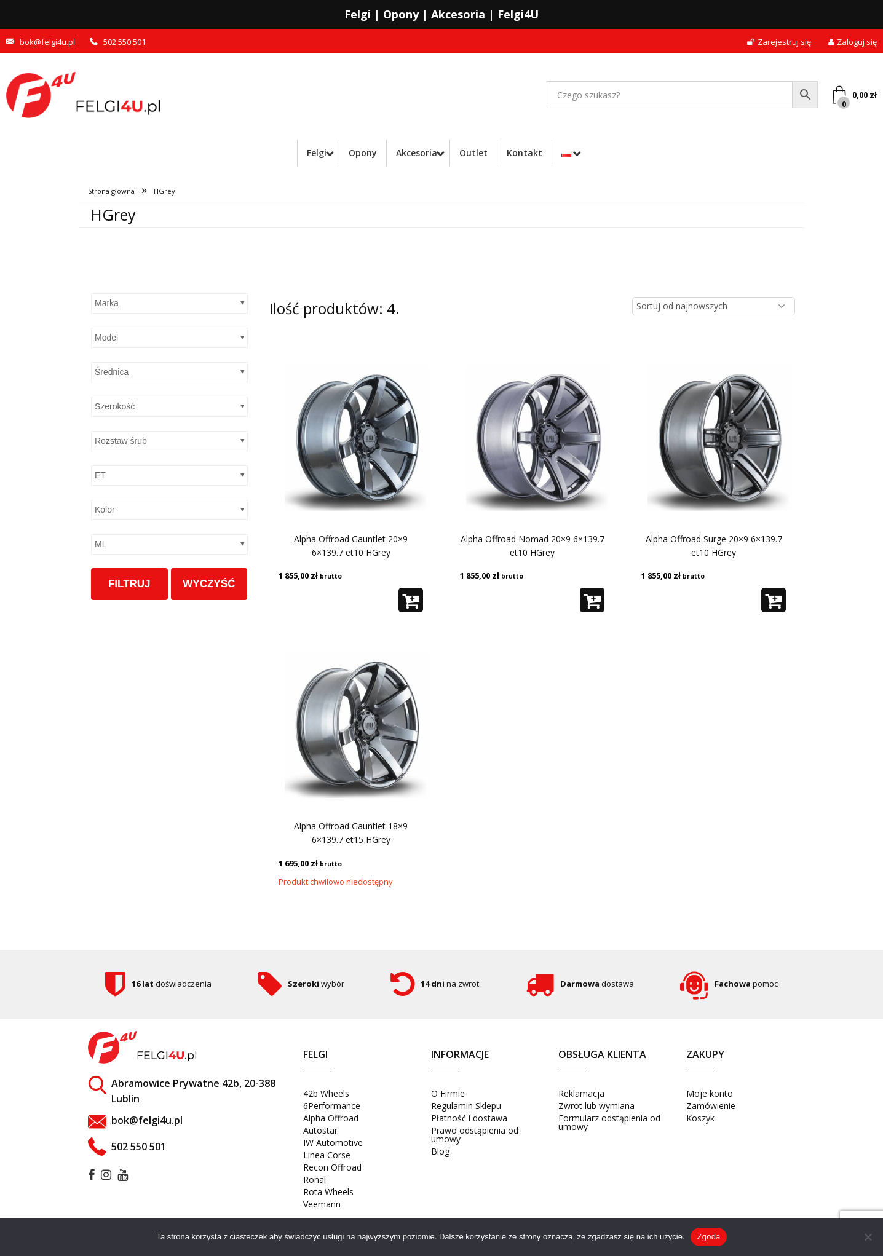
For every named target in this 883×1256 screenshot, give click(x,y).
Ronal (314, 1179)
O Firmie (448, 1093)
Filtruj (129, 584)
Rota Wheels (328, 1192)
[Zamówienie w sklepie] (713, 306)
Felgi (313, 153)
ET (100, 475)
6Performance (331, 1106)
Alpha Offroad (330, 1118)
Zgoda (708, 1236)
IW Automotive (333, 1142)
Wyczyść (209, 584)
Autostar (320, 1130)
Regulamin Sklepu (466, 1106)
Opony (361, 153)
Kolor (105, 510)
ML (100, 544)
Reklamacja (581, 1093)
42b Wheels (326, 1093)
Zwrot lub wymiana (596, 1106)
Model (106, 337)
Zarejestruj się (779, 42)
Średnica (112, 372)
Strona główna (111, 191)
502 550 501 (124, 42)
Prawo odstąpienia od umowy (474, 1134)
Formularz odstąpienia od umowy (609, 1122)
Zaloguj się (852, 42)
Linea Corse (326, 1155)
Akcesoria (415, 153)
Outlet (475, 153)
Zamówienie (710, 1106)
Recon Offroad (332, 1167)
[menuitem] (315, 153)
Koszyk (700, 1118)
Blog (440, 1151)
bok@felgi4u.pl (47, 42)
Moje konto (709, 1093)
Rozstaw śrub (121, 441)
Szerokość (115, 406)
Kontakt (526, 153)
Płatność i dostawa (469, 1118)
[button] (410, 600)
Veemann (322, 1204)
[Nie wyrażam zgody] (867, 1237)
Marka (107, 303)
